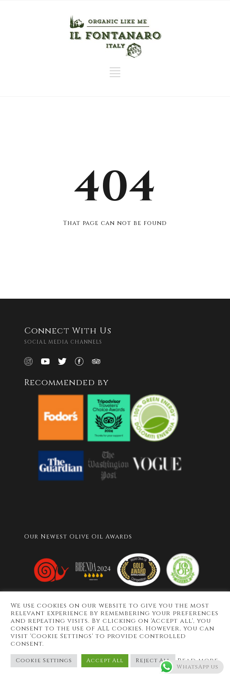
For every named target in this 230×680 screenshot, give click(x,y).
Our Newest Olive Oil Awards (78, 537)
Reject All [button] (153, 660)
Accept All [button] (104, 660)
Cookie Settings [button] (44, 660)
